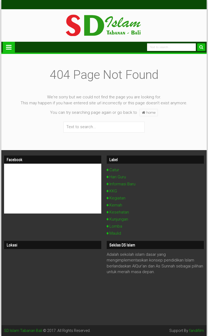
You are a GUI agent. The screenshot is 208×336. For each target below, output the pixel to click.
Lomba (115, 226)
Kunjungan (118, 219)
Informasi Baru (122, 184)
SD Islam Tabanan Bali (23, 330)
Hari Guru (117, 177)
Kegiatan (117, 198)
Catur (114, 169)
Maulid (115, 233)
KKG (113, 191)
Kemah (115, 205)
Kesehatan (119, 212)
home (148, 112)
